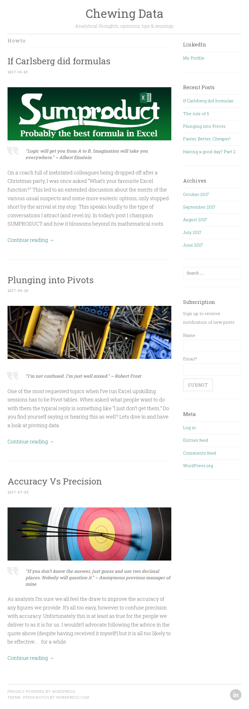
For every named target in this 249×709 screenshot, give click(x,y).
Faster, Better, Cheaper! (206, 138)
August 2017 (195, 219)
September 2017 (199, 207)
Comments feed (199, 453)
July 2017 (192, 232)
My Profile (193, 58)
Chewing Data (124, 13)
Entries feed (195, 440)
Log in (189, 427)
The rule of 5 (196, 113)
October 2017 (196, 194)
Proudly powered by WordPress (41, 691)
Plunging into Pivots (51, 280)
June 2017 (193, 245)
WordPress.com (72, 697)
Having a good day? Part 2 (209, 151)
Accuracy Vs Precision (55, 481)
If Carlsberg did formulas (59, 61)
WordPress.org (198, 465)
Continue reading (31, 240)
